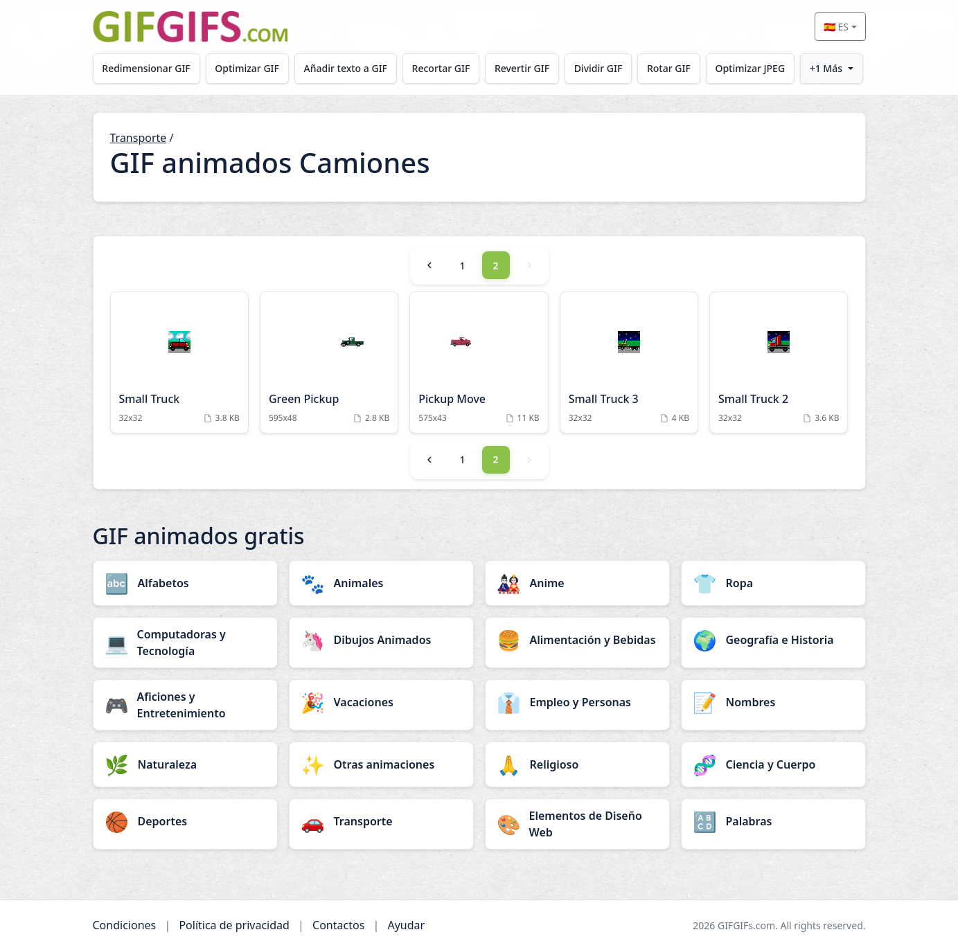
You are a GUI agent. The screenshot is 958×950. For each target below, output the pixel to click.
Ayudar (406, 925)
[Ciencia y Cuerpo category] (773, 764)
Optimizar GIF (247, 68)
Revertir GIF (522, 68)
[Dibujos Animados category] (381, 640)
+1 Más (826, 68)
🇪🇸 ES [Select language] (836, 26)
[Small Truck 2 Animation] (778, 362)
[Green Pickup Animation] (329, 362)
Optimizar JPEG (750, 68)
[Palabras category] (773, 821)
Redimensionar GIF (146, 68)
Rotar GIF (669, 68)
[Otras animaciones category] (381, 764)
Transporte (138, 137)
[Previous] (429, 265)
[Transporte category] (381, 821)
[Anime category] (577, 583)
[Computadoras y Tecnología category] (185, 642)
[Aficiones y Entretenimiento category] (185, 705)
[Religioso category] (577, 764)
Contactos (338, 925)
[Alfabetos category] (185, 583)
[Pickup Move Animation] (478, 362)
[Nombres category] (773, 702)
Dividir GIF (598, 68)
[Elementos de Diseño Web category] (577, 824)
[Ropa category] (773, 583)
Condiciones (125, 925)
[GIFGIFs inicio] (190, 26)
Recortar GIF (441, 68)
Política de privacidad (234, 925)
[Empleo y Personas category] (577, 702)
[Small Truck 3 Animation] (629, 362)
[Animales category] (381, 583)
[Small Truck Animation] (179, 362)
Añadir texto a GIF (345, 68)
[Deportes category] (185, 821)
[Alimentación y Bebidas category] (577, 640)
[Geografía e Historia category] (773, 640)
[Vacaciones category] (381, 702)
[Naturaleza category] (185, 764)
